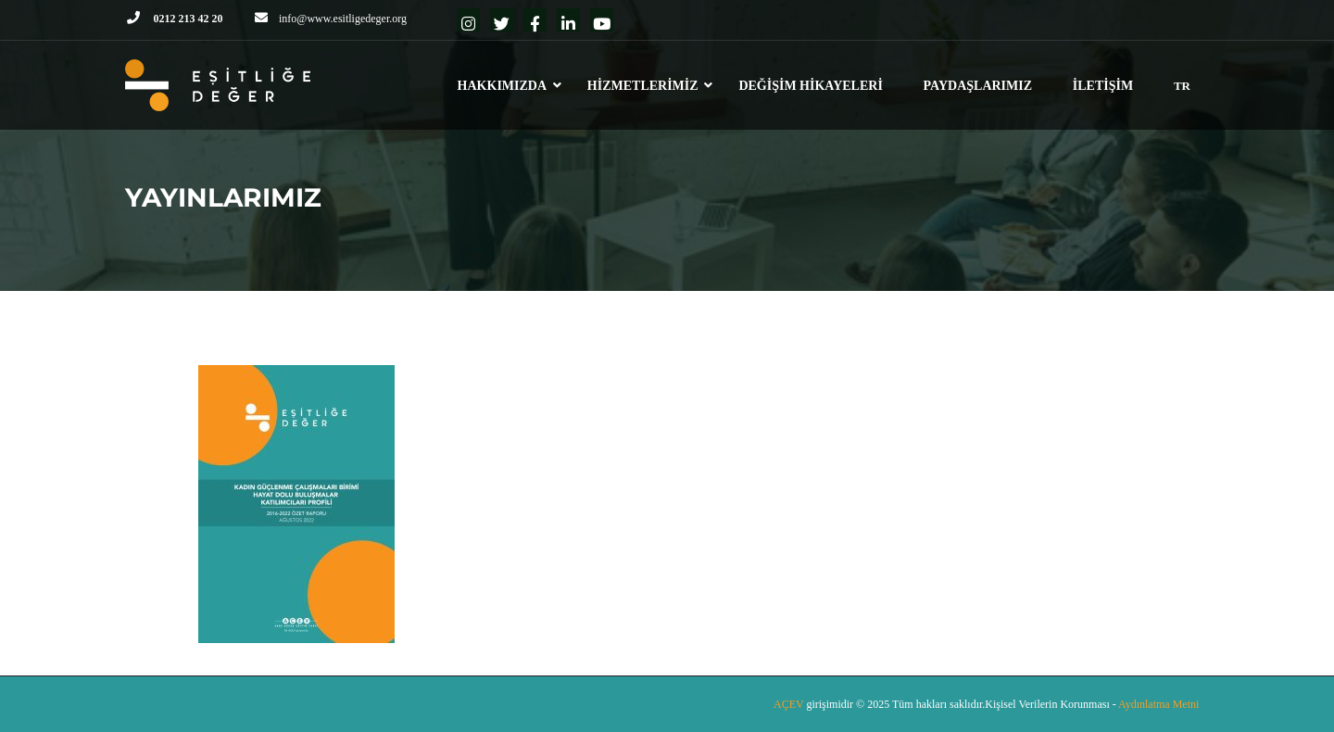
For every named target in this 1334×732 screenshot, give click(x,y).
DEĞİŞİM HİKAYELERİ (810, 86)
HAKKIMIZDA (502, 86)
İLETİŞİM (1103, 86)
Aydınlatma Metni (1158, 704)
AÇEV (790, 704)
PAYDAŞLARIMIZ (978, 86)
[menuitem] (1182, 94)
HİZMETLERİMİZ (642, 86)
